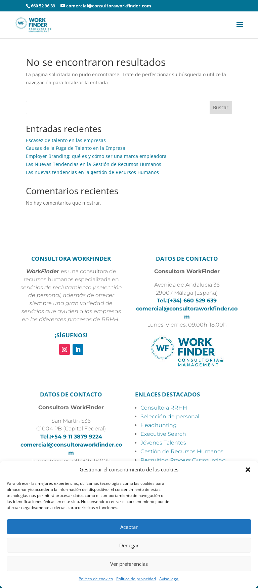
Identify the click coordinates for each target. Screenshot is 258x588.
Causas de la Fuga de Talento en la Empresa (75, 148)
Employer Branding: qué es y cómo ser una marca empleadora (96, 156)
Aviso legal (169, 579)
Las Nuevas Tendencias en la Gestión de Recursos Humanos (93, 164)
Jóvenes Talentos (163, 442)
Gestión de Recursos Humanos (181, 451)
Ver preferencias (129, 563)
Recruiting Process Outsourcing (183, 460)
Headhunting (158, 425)
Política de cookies (96, 579)
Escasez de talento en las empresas (66, 140)
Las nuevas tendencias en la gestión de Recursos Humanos (92, 172)
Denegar (129, 545)
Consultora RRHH (163, 408)
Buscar (220, 107)
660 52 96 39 (43, 6)
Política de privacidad (136, 579)
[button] (248, 469)
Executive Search (163, 434)
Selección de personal (169, 416)
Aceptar (129, 526)
